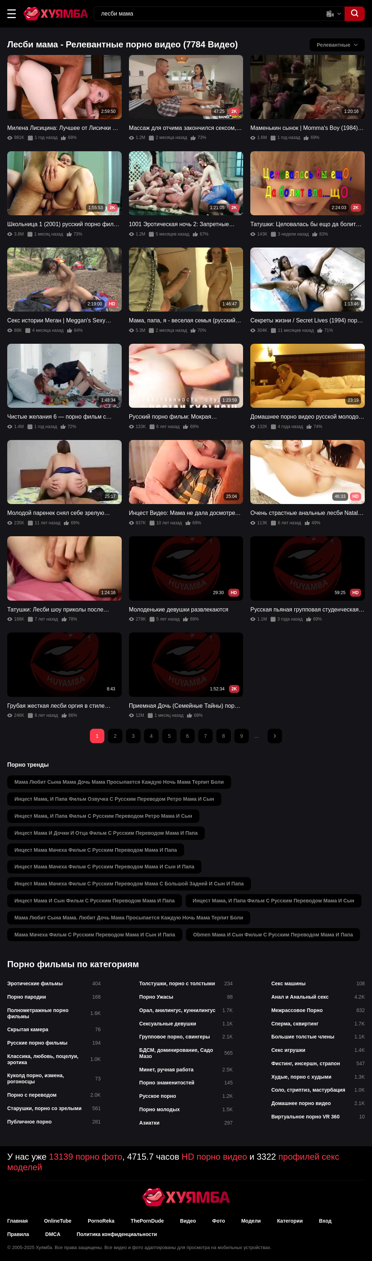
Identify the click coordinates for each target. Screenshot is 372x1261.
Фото (218, 1221)
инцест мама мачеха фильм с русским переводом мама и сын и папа (104, 866)
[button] (11, 13)
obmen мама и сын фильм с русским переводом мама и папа (273, 935)
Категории (290, 1221)
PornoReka (101, 1221)
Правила (18, 1234)
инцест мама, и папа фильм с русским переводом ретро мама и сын (103, 816)
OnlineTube (58, 1221)
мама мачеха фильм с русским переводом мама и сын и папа (94, 935)
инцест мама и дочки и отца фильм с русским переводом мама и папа (106, 833)
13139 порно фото (85, 1156)
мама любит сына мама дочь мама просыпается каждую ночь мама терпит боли (119, 782)
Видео (188, 1221)
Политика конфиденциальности (117, 1234)
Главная (17, 1221)
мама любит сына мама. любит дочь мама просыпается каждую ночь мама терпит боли (128, 918)
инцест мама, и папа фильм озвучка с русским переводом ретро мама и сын (114, 799)
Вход (325, 1221)
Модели (251, 1221)
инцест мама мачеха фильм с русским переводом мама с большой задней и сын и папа (129, 883)
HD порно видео (214, 1156)
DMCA (52, 1234)
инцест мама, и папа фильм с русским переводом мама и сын (273, 901)
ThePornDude (147, 1221)
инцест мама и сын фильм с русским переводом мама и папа (94, 901)
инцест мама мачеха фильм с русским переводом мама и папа (95, 850)
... (256, 736)
